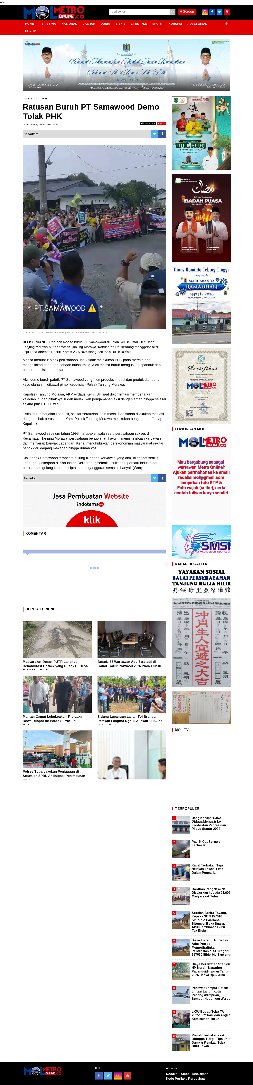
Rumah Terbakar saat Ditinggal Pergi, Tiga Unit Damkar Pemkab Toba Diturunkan (211, 1041)
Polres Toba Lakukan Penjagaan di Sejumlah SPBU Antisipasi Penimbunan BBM (54, 776)
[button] (226, 22)
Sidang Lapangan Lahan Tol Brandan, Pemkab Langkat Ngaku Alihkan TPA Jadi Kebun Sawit (131, 721)
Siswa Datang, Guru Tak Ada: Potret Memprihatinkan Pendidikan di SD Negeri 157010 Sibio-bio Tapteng (211, 947)
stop (161, 123)
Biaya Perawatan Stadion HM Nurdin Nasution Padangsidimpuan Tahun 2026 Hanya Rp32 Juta (211, 970)
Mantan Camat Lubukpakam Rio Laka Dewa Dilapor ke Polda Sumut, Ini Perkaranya (52, 721)
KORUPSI (175, 23)
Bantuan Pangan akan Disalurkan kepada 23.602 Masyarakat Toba (211, 892)
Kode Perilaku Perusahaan (186, 1078)
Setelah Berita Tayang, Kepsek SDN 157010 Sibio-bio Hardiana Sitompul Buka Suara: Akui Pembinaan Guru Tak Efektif (209, 921)
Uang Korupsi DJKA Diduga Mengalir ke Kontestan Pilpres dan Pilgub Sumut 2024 (209, 823)
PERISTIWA (48, 23)
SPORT (157, 23)
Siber (185, 1074)
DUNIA (105, 23)
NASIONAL (69, 23)
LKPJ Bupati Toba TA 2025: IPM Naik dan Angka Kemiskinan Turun (211, 1015)
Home (26, 98)
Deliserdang (40, 98)
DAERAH (88, 23)
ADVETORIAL (197, 23)
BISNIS (120, 23)
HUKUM (30, 31)
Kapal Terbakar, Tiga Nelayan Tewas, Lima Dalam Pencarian (207, 869)
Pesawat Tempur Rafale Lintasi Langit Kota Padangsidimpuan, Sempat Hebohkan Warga (211, 993)
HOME (29, 23)
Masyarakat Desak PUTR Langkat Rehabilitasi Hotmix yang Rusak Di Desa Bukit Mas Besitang (55, 666)
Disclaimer (200, 1074)
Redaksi (172, 1074)
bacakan (148, 123)
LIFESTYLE (139, 23)
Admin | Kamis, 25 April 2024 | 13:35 (40, 124)
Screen (187, 12)
